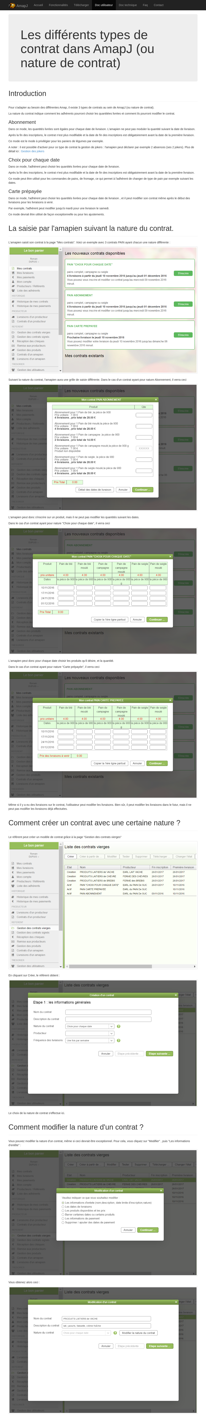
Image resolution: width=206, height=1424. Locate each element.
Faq (145, 5)
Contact (158, 5)
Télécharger (81, 5)
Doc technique (128, 5)
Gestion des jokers (32, 151)
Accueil (38, 5)
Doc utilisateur (104, 5)
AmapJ (18, 6)
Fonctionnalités (58, 5)
